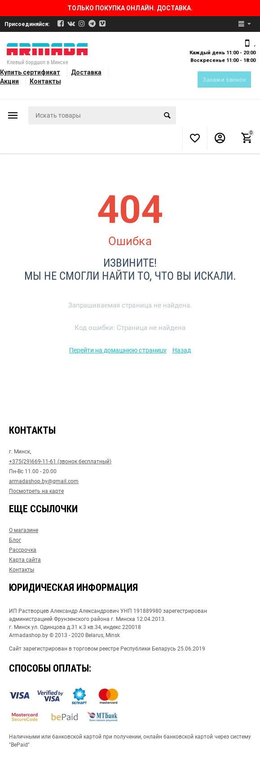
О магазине (23, 530)
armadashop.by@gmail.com (44, 481)
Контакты (45, 81)
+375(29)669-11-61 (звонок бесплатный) (60, 461)
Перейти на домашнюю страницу (117, 350)
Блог (15, 540)
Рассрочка (22, 550)
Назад (181, 350)
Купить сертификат (30, 72)
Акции (9, 81)
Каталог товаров (13, 115)
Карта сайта (25, 560)
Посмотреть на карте (36, 491)
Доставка (86, 72)
